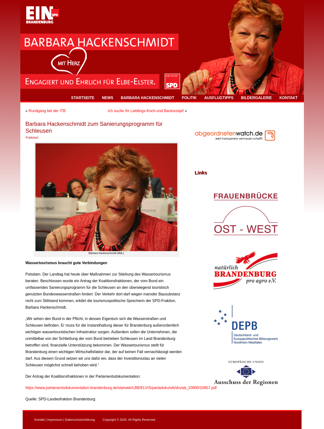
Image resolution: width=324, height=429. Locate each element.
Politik (189, 98)
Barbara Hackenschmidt (147, 98)
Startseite (82, 98)
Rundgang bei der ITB (47, 111)
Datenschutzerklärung (80, 419)
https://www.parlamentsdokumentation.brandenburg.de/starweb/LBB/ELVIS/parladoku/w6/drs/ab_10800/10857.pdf (121, 388)
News (107, 98)
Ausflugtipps (218, 98)
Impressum (54, 419)
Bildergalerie (256, 98)
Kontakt (288, 98)
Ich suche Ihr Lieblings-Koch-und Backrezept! (146, 111)
